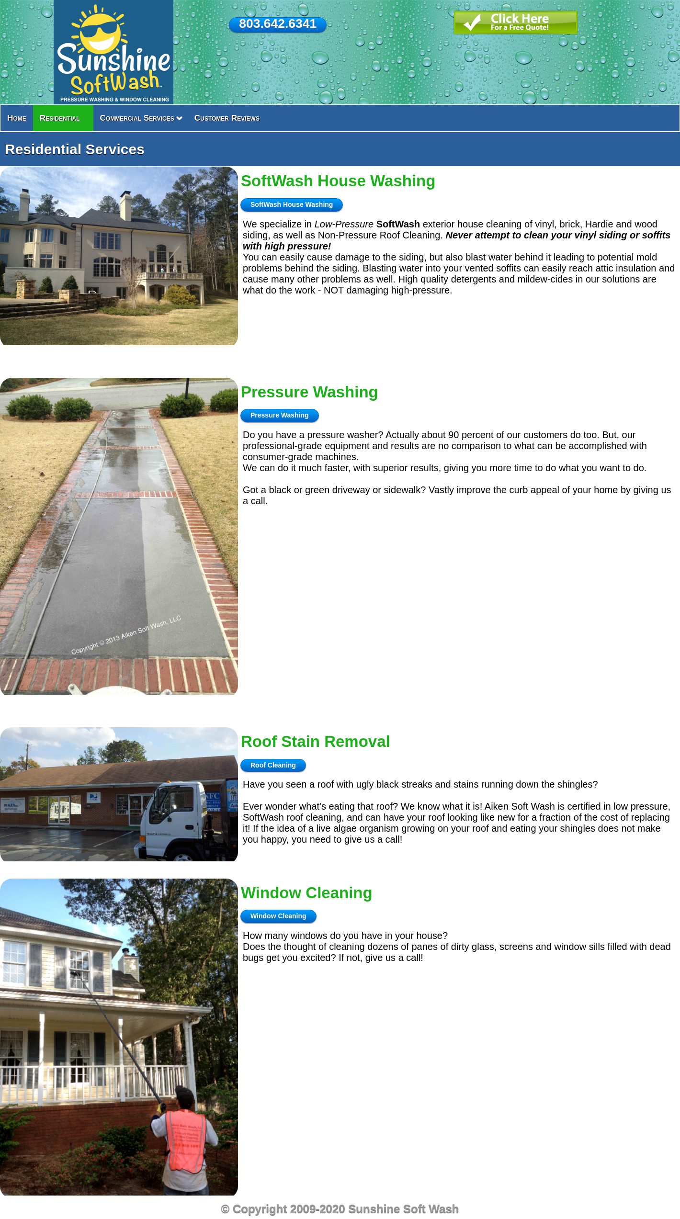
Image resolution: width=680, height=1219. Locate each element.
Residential (60, 118)
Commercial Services (137, 118)
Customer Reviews (227, 118)
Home (16, 118)
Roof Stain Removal (315, 741)
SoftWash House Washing (338, 181)
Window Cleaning (307, 893)
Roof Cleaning (273, 765)
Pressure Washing (309, 392)
